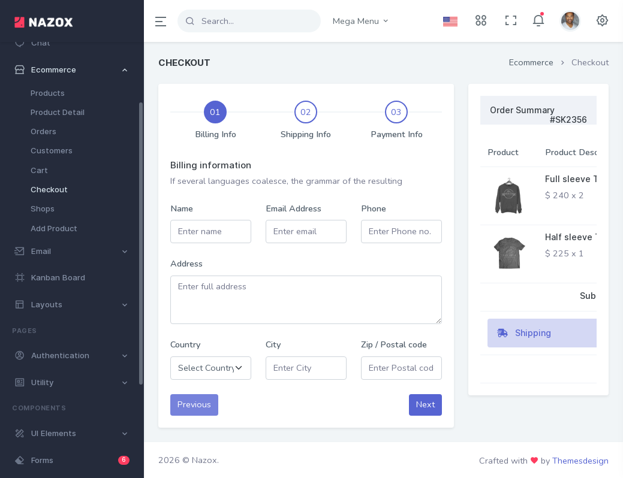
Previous (194, 404)
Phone (373, 208)
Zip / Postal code (394, 344)
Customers (52, 150)
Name (181, 208)
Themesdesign (580, 461)
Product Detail (58, 112)
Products (48, 93)
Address (186, 264)
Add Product (54, 228)
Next (425, 404)
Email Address (293, 208)
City (273, 344)
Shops (43, 208)
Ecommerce (531, 62)
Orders (43, 131)
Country (185, 344)
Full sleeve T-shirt (583, 179)
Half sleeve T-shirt (584, 237)
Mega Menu (361, 21)
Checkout (49, 189)
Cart (39, 170)
